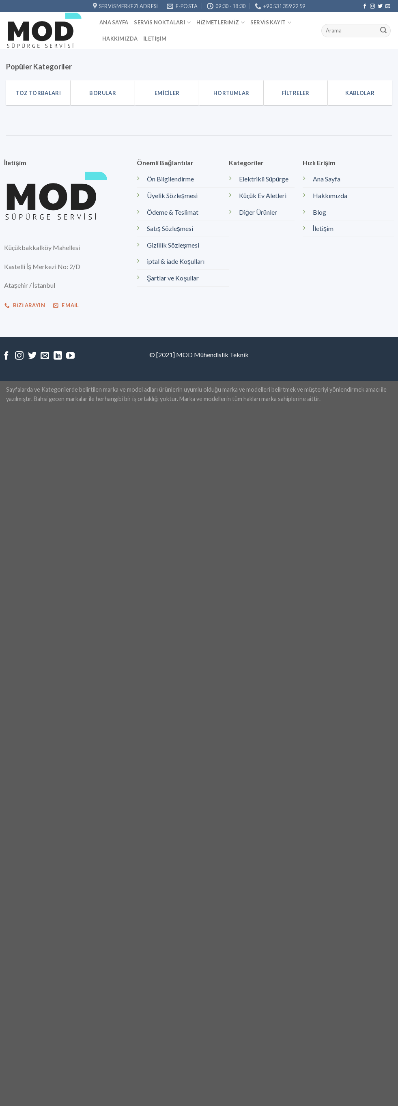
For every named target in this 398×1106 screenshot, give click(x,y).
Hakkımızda (120, 38)
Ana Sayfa (113, 22)
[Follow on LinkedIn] (58, 356)
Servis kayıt (270, 22)
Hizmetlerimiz (220, 22)
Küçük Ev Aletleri (262, 195)
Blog (319, 212)
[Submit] (383, 31)
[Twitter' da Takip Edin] (380, 6)
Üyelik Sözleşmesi (172, 195)
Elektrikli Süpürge (263, 179)
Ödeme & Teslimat (172, 212)
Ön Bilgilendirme (170, 179)
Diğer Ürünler (258, 212)
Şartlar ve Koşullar (173, 278)
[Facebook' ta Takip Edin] (364, 6)
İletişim (155, 38)
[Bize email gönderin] (387, 6)
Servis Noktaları (162, 22)
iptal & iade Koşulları (175, 261)
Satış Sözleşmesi (170, 228)
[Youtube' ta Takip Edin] (70, 356)
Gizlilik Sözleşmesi (173, 245)
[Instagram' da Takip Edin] (372, 6)
